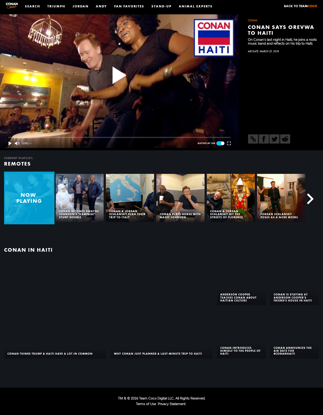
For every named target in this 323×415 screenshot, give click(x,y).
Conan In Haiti (28, 250)
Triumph (56, 6)
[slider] (119, 137)
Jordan (80, 6)
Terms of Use (146, 404)
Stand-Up (161, 6)
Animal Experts (196, 6)
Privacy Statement (172, 404)
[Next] (308, 198)
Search (32, 6)
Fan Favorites (129, 6)
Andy (101, 6)
